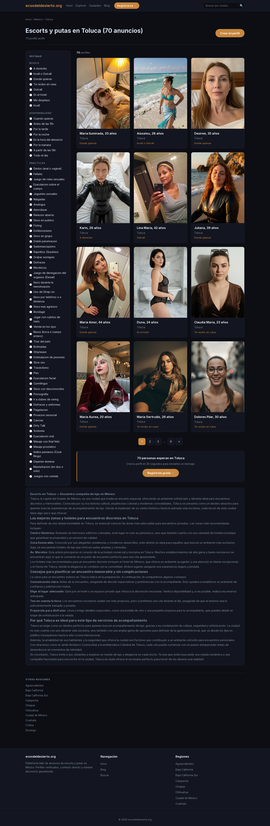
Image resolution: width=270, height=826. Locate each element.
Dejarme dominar (44, 461)
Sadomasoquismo (45, 246)
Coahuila (31, 720)
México (38, 19)
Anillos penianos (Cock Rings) (47, 454)
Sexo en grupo (43, 236)
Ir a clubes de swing (46, 399)
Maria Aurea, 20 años (96, 417)
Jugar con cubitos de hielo (47, 319)
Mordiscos (40, 267)
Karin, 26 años (90, 228)
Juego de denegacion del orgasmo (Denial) (49, 275)
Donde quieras (43, 79)
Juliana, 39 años (206, 228)
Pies (36, 373)
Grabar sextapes (44, 257)
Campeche (32, 700)
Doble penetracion (45, 241)
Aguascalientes (35, 685)
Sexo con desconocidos (49, 388)
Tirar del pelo (42, 341)
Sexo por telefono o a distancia (47, 299)
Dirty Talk (39, 425)
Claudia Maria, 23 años (211, 322)
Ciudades (95, 5)
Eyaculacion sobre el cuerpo (46, 186)
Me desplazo (42, 100)
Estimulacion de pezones (49, 357)
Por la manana (42, 145)
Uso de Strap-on (44, 291)
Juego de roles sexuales (49, 179)
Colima (30, 725)
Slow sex (39, 362)
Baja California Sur (37, 695)
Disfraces (39, 262)
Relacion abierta (44, 215)
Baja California (34, 690)
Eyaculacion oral (44, 436)
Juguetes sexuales (45, 193)
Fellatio (38, 174)
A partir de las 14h (45, 150)
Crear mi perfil (230, 33)
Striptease (40, 352)
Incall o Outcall (43, 73)
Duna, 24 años (147, 322)
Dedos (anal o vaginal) (48, 168)
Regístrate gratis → (160, 473)
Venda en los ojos (45, 326)
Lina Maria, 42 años (151, 228)
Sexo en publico (44, 220)
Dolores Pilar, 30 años (210, 417)
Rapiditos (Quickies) (46, 251)
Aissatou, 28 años (150, 133)
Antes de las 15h (44, 123)
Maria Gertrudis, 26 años (155, 417)
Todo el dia (41, 155)
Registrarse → (126, 5)
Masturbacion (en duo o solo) (48, 469)
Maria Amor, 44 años (95, 322)
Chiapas (30, 705)
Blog (107, 5)
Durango (31, 730)
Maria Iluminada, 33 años (98, 133)
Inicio (69, 5)
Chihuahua (32, 710)
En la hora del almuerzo (48, 139)
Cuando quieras (43, 118)
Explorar (81, 5)
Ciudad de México (36, 715)
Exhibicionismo (43, 230)
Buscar (104, 775)
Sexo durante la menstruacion (43, 284)
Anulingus (39, 204)
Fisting (38, 225)
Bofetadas (40, 346)
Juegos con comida (46, 476)
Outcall (38, 89)
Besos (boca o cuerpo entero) (47, 334)
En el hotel (40, 94)
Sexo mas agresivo (45, 306)
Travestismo (41, 367)
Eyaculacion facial (45, 378)
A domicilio (40, 68)
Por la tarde (41, 129)
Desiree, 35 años (206, 133)
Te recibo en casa (45, 84)
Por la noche (41, 134)
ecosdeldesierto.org (44, 5)
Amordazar (40, 209)
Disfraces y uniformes (47, 404)
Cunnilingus (41, 383)
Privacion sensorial (45, 415)
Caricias (38, 420)
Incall (37, 105)
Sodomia (39, 430)
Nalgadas (39, 199)
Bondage (39, 311)
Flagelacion (41, 409)
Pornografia (41, 394)
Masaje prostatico (45, 446)
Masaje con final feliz (47, 441)
